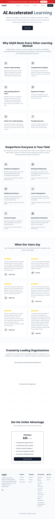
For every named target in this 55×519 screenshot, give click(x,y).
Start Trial (27, 28)
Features (18, 5)
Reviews (35, 5)
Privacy (30, 479)
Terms (30, 482)
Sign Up (50, 5)
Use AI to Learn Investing (40, 484)
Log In (48, 479)
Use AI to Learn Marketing (40, 498)
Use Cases (26, 5)
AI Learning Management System (41, 504)
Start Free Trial (27, 459)
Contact (31, 477)
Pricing (42, 5)
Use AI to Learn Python (40, 479)
